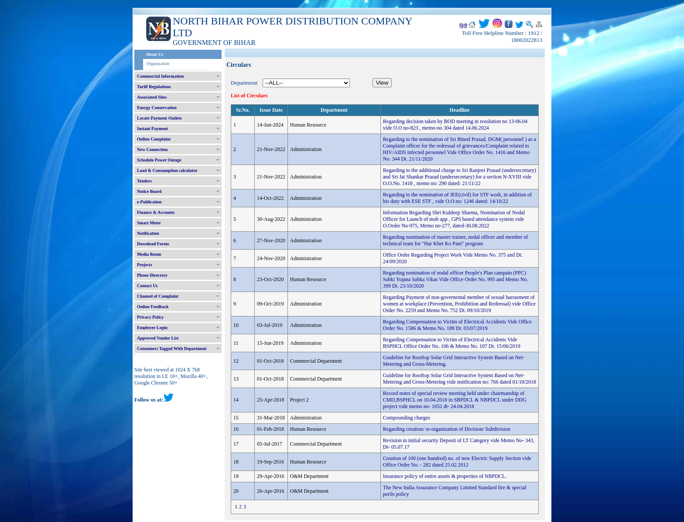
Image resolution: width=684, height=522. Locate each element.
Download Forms (153, 243)
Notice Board (149, 191)
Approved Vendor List (157, 338)
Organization (158, 63)
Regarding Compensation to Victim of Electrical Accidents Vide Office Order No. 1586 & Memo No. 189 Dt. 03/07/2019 (457, 325)
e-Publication (149, 201)
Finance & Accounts (155, 212)
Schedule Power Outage (159, 160)
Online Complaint (154, 139)
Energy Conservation (157, 107)
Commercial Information (160, 76)
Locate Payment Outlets (159, 118)
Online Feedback (153, 306)
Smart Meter (149, 222)
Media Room (149, 254)
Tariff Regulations (154, 86)
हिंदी (463, 26)
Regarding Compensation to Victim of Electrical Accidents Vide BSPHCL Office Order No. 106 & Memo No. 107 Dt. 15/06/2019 (451, 343)
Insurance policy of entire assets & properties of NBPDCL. (445, 476)
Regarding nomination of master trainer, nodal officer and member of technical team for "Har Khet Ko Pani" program (455, 240)
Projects (144, 264)
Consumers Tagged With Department (171, 348)
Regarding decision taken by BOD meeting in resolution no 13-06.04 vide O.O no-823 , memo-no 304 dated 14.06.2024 (455, 124)
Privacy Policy (150, 317)
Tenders (144, 181)
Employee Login (152, 327)
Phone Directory (152, 275)
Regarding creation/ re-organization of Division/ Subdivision (446, 429)
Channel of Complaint (157, 296)
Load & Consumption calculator (167, 170)
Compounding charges (406, 418)
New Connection (152, 149)
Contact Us (147, 285)
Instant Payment (152, 128)
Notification (148, 233)
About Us (154, 54)
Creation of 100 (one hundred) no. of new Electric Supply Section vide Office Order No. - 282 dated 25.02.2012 (457, 461)
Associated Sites (152, 97)
